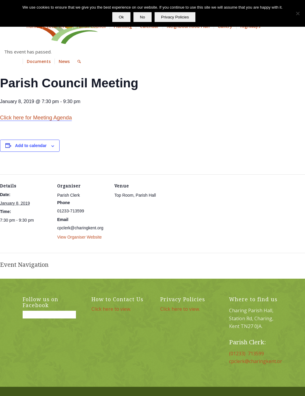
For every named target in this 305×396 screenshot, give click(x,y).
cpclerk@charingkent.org (257, 361)
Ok (121, 17)
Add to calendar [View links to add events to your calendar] (31, 145)
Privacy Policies (175, 17)
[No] (298, 13)
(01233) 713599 (246, 353)
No (142, 17)
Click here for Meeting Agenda (36, 118)
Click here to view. (111, 309)
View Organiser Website (79, 237)
